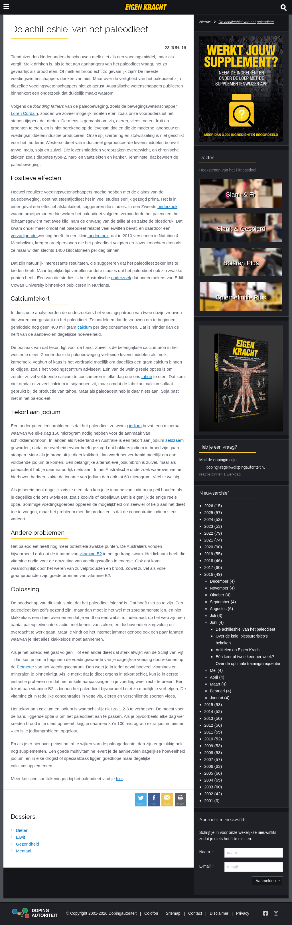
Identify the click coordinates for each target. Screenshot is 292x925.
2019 (208, 554)
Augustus (218, 608)
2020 (208, 547)
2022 (208, 533)
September (219, 602)
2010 (208, 739)
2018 (208, 560)
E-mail (205, 866)
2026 (208, 506)
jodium (135, 425)
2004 (208, 780)
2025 (208, 512)
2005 (208, 773)
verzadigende (24, 235)
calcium (84, 327)
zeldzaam (174, 440)
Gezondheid (27, 844)
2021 (208, 540)
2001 (208, 800)
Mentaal (23, 850)
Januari (216, 698)
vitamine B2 (91, 553)
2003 (208, 787)
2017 (208, 567)
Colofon (151, 913)
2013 (208, 718)
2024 (208, 519)
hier (119, 778)
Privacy (242, 913)
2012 (208, 725)
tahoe (146, 376)
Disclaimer (219, 913)
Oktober (217, 595)
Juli (213, 615)
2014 (208, 711)
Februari (217, 691)
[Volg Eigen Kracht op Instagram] (276, 913)
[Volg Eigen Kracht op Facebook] (265, 913)
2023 (208, 526)
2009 (208, 746)
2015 (208, 704)
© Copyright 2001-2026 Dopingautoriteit (101, 913)
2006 (208, 766)
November (219, 588)
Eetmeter (25, 666)
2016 (208, 574)
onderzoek (167, 206)
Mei (213, 670)
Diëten (22, 830)
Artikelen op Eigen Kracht (238, 650)
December (219, 581)
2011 (208, 732)
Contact (195, 913)
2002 (208, 794)
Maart (215, 684)
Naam (204, 852)
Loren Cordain (24, 113)
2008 (208, 752)
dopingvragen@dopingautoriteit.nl (235, 467)
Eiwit (20, 837)
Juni (213, 622)
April (214, 677)
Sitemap (173, 913)
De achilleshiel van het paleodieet (245, 629)
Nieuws (205, 22)
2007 (208, 759)
